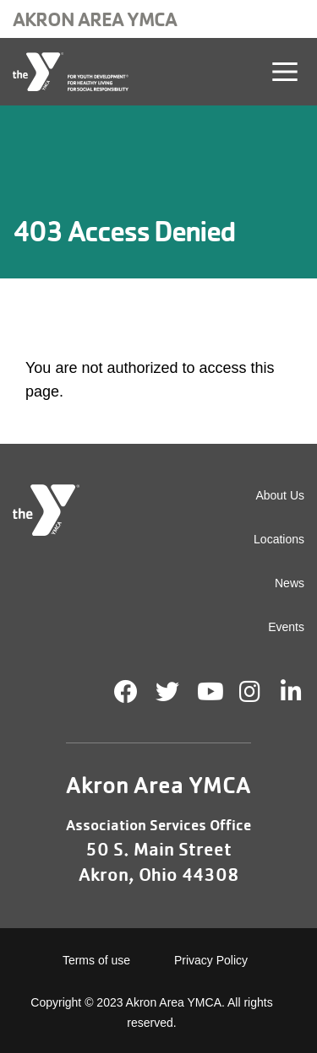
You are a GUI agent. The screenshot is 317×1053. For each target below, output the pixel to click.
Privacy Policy (211, 960)
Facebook (126, 692)
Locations (279, 539)
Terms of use (96, 960)
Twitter (167, 692)
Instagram (261, 692)
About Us (279, 495)
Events (286, 627)
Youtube (209, 692)
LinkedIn (303, 692)
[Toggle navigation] (284, 71)
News (289, 583)
